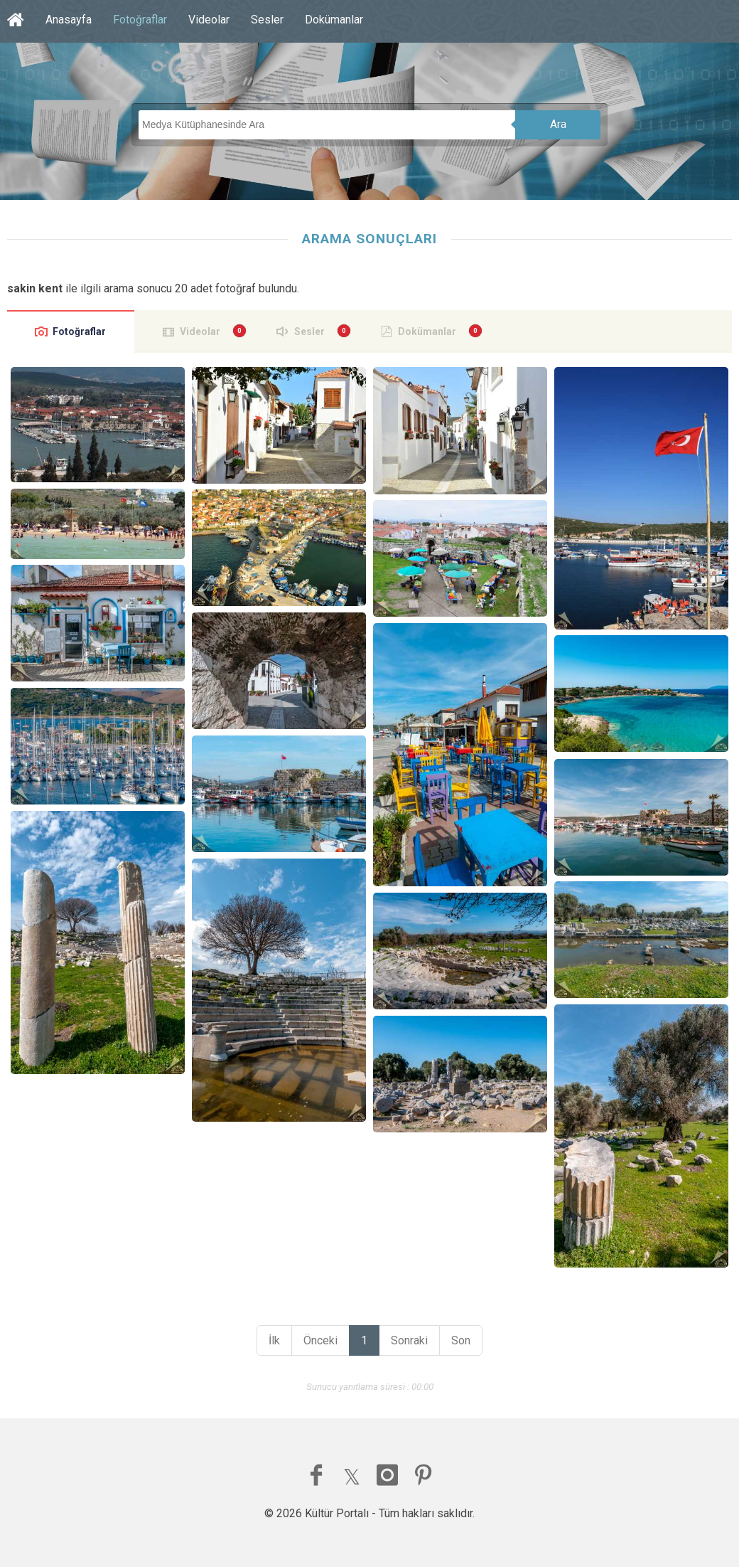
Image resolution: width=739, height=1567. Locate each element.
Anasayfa (68, 19)
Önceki (320, 1340)
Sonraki (409, 1340)
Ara (558, 124)
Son (460, 1340)
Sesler (267, 19)
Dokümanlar (334, 19)
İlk (274, 1340)
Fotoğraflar (140, 19)
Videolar (209, 19)
